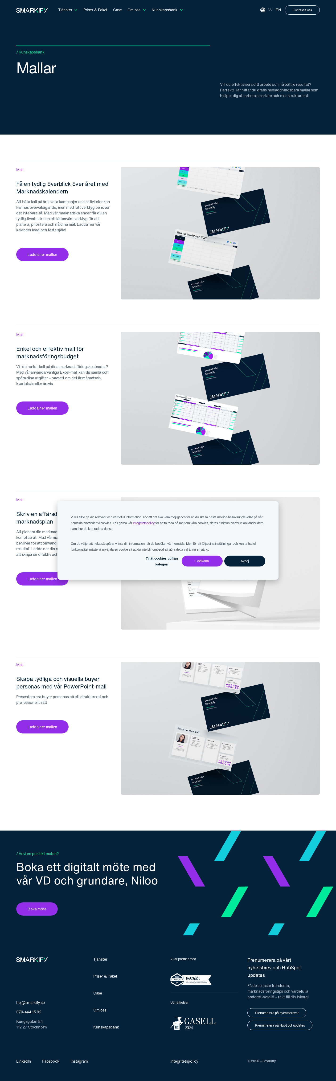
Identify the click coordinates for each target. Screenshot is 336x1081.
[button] (68, 9)
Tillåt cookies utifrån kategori (162, 561)
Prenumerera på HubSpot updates (280, 1025)
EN (278, 10)
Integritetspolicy (144, 523)
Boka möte (37, 909)
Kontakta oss (302, 10)
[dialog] (168, 540)
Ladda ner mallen (42, 254)
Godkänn (202, 561)
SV (269, 10)
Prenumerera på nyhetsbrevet (277, 1012)
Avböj (245, 561)
